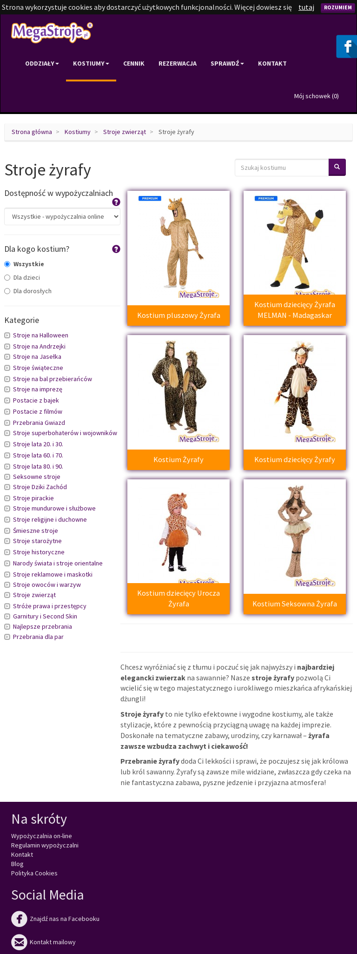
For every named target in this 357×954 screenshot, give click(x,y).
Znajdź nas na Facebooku (55, 918)
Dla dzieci (22, 277)
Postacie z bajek (36, 400)
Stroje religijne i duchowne (50, 519)
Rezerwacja (178, 63)
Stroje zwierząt (124, 132)
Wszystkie (24, 264)
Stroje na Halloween (40, 335)
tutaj (306, 7)
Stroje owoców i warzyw (47, 584)
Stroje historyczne (39, 552)
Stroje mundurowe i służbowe (54, 508)
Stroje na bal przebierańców (52, 379)
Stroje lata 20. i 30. (38, 444)
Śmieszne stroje (35, 530)
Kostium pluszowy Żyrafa (178, 315)
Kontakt (272, 63)
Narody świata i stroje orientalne (58, 563)
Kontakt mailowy (43, 942)
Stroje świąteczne (38, 367)
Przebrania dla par (38, 636)
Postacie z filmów (37, 411)
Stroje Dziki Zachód (40, 487)
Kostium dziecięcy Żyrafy (294, 459)
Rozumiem (338, 7)
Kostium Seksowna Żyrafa (294, 603)
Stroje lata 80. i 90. (38, 466)
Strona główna (32, 132)
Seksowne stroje (36, 476)
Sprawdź (227, 63)
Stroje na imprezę (37, 389)
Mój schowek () (316, 96)
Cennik (134, 63)
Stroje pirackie (33, 498)
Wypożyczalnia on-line (41, 836)
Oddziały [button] (42, 63)
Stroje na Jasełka (37, 356)
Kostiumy (78, 132)
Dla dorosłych (28, 291)
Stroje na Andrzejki (39, 346)
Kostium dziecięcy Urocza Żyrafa (178, 598)
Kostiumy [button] (91, 63)
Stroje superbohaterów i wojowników (65, 433)
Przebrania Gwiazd (39, 422)
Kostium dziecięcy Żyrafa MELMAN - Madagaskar (294, 310)
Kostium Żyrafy (178, 459)
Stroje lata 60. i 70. (38, 455)
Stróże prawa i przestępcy (49, 606)
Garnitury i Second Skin (45, 616)
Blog (17, 864)
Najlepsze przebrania (42, 626)
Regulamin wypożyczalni (45, 845)
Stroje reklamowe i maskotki (53, 574)
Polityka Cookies (34, 873)
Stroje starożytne (37, 541)
